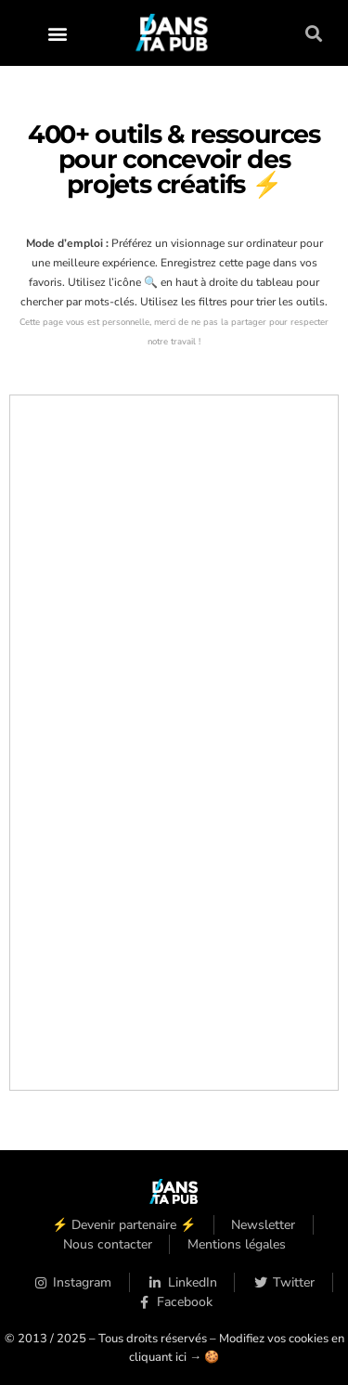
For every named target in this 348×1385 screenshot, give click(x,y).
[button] (57, 33)
